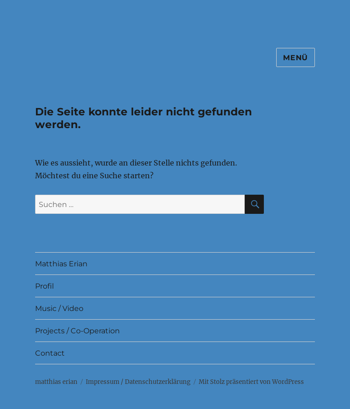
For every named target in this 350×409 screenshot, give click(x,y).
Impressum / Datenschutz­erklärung (138, 382)
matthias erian (56, 382)
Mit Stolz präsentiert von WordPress (251, 382)
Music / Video (59, 308)
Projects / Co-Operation (77, 330)
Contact (50, 353)
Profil (44, 286)
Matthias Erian (61, 263)
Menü (295, 57)
